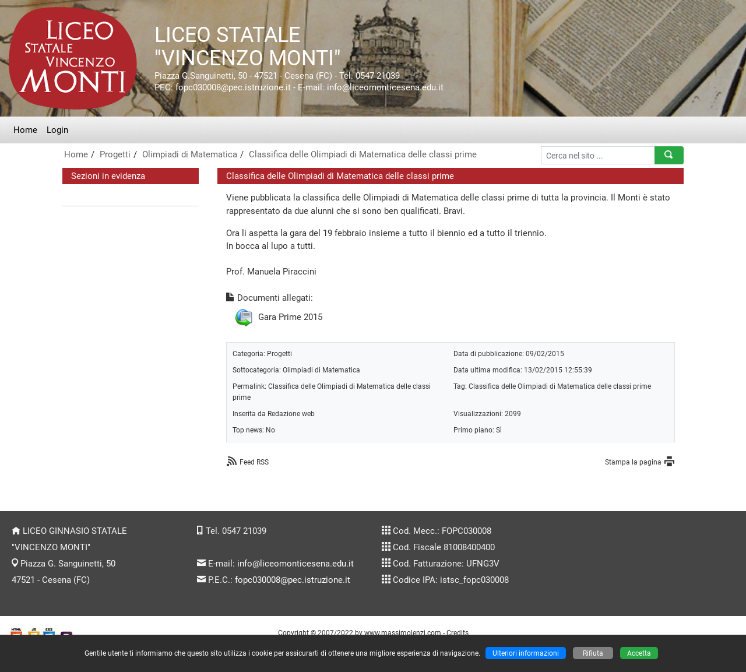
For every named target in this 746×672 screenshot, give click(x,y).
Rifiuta (593, 653)
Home (25, 130)
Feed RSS (254, 462)
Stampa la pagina (633, 462)
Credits (457, 632)
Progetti (115, 154)
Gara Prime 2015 (290, 317)
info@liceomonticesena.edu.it (295, 563)
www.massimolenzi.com (402, 632)
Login (57, 130)
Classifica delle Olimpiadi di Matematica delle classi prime (363, 154)
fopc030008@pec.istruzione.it (292, 580)
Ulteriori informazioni (525, 653)
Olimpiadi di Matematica (189, 154)
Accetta (639, 653)
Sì (499, 429)
